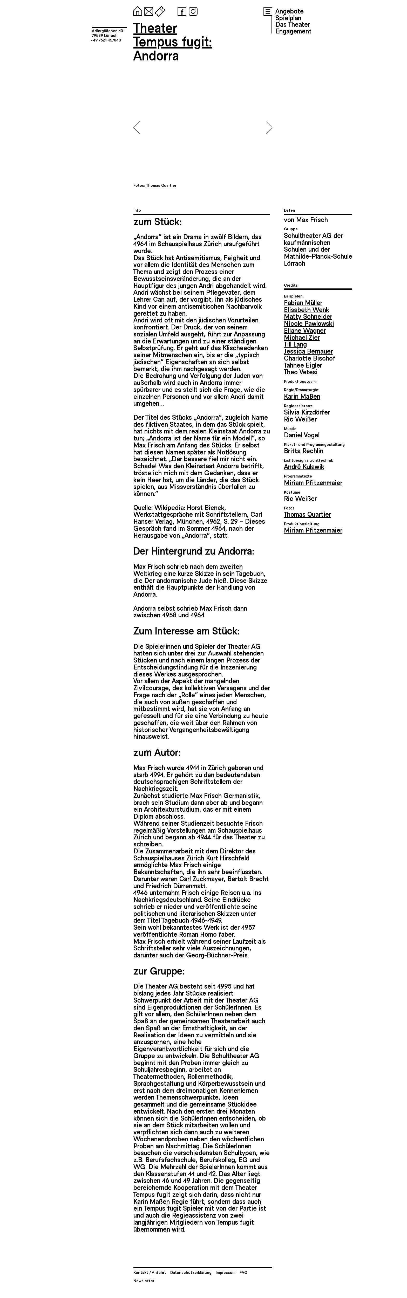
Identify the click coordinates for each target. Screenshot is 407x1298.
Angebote (289, 10)
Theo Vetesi (301, 371)
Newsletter (143, 1280)
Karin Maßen (302, 396)
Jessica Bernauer (308, 351)
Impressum (225, 1272)
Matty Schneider (308, 316)
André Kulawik (304, 466)
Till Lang (295, 344)
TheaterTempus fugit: (172, 34)
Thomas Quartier (307, 514)
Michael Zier (302, 337)
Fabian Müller (303, 302)
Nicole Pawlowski (309, 323)
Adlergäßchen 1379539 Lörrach (107, 33)
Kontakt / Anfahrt (149, 1272)
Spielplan (288, 17)
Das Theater (292, 24)
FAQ (243, 1272)
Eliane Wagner (305, 330)
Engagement (293, 30)
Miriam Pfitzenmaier (313, 482)
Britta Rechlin (303, 450)
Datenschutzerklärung (191, 1272)
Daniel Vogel (302, 434)
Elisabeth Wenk (306, 309)
